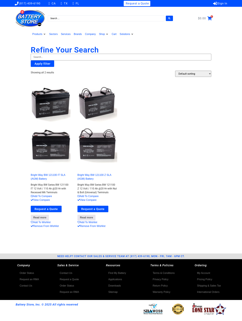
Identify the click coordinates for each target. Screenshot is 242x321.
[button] (39, 34)
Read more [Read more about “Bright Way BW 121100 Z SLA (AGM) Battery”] (86, 217)
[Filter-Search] (121, 57)
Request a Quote (46, 209)
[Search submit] (169, 18)
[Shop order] (193, 74)
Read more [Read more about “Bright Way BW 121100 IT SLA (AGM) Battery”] (39, 217)
